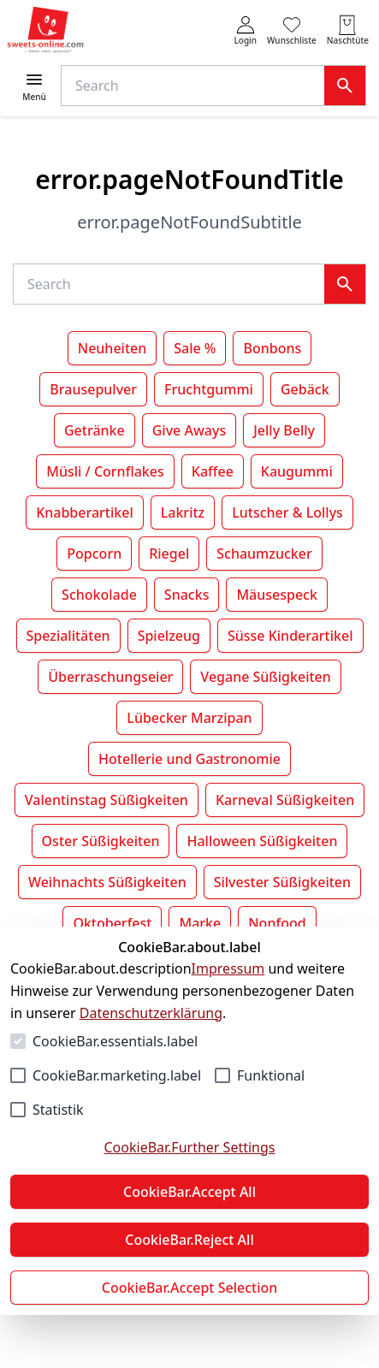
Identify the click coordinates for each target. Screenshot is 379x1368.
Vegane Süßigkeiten (265, 676)
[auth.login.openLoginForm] (245, 30)
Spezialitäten (68, 635)
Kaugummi (297, 471)
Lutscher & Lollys (287, 512)
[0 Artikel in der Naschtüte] (347, 30)
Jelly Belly (284, 430)
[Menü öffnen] (34, 86)
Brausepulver (93, 389)
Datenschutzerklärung (151, 1013)
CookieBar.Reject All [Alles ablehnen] (189, 1239)
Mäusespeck (276, 594)
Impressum (228, 968)
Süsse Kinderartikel (290, 635)
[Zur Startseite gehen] (45, 30)
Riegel (169, 553)
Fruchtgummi (208, 389)
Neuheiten (112, 348)
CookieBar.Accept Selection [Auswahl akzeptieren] (190, 1287)
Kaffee (213, 471)
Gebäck (305, 389)
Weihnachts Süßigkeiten (107, 882)
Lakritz (183, 512)
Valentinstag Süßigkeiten (106, 800)
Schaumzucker (263, 553)
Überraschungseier (110, 676)
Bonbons (272, 348)
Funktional (271, 1075)
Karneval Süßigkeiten (285, 800)
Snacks (187, 594)
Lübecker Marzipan (189, 717)
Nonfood (276, 923)
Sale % (195, 348)
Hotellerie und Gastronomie (189, 758)
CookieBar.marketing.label (117, 1075)
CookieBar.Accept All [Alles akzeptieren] (189, 1191)
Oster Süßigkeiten (101, 841)
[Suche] (196, 85)
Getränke (94, 430)
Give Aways (189, 430)
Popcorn (94, 553)
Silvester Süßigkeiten (282, 882)
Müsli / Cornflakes (104, 471)
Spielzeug (169, 635)
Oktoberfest (112, 923)
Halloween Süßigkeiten (262, 841)
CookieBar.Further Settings (189, 1147)
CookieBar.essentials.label (115, 1041)
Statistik (58, 1109)
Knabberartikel (84, 512)
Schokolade (99, 594)
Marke (200, 923)
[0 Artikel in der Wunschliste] (292, 30)
